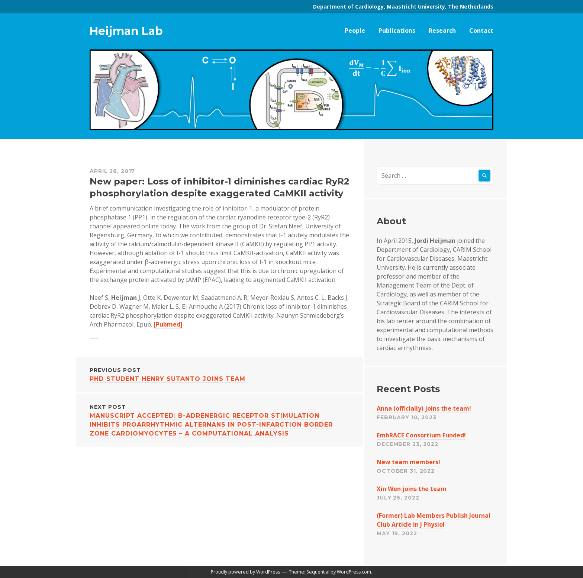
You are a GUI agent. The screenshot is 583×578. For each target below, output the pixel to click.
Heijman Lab (126, 31)
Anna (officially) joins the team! (424, 408)
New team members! (408, 462)
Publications (397, 30)
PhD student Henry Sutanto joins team (220, 374)
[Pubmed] (168, 324)
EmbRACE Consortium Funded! (421, 435)
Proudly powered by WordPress (245, 572)
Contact (481, 30)
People (355, 30)
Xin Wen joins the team (412, 489)
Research (442, 30)
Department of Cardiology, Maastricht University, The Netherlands (403, 6)
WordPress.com (354, 572)
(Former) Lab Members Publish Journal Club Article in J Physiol (433, 520)
